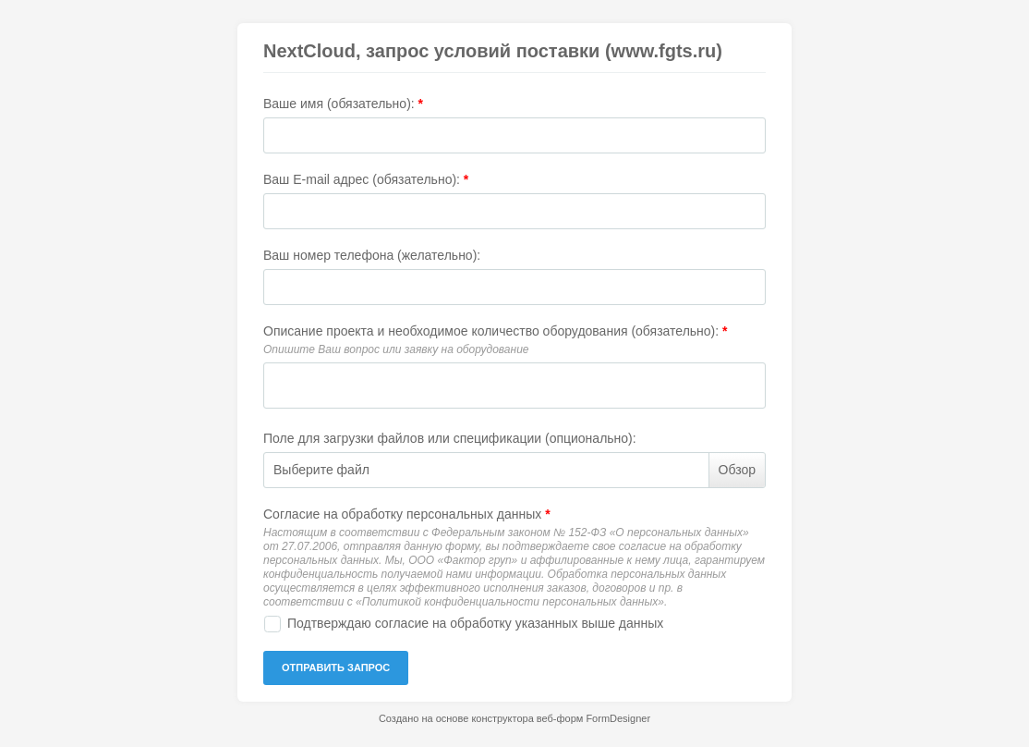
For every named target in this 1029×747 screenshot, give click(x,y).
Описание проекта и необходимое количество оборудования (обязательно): (495, 331)
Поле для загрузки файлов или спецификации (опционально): (449, 438)
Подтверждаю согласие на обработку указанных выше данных (475, 623)
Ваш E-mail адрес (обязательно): (365, 179)
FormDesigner (618, 718)
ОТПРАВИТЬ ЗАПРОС (336, 667)
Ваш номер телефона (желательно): (371, 255)
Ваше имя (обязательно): (343, 103)
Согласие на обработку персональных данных (407, 514)
